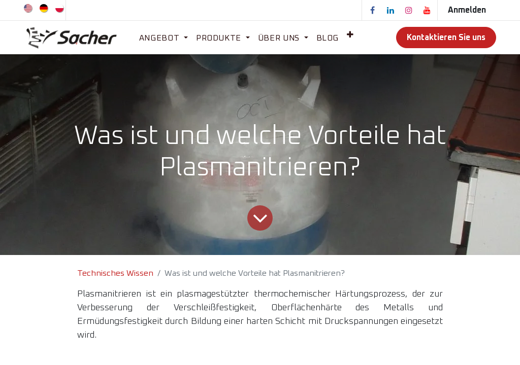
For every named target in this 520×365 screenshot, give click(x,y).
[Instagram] (409, 10)
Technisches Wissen (115, 273)
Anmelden (467, 10)
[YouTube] (427, 10)
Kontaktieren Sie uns (446, 37)
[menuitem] (29, 7)
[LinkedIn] (390, 10)
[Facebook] (372, 10)
